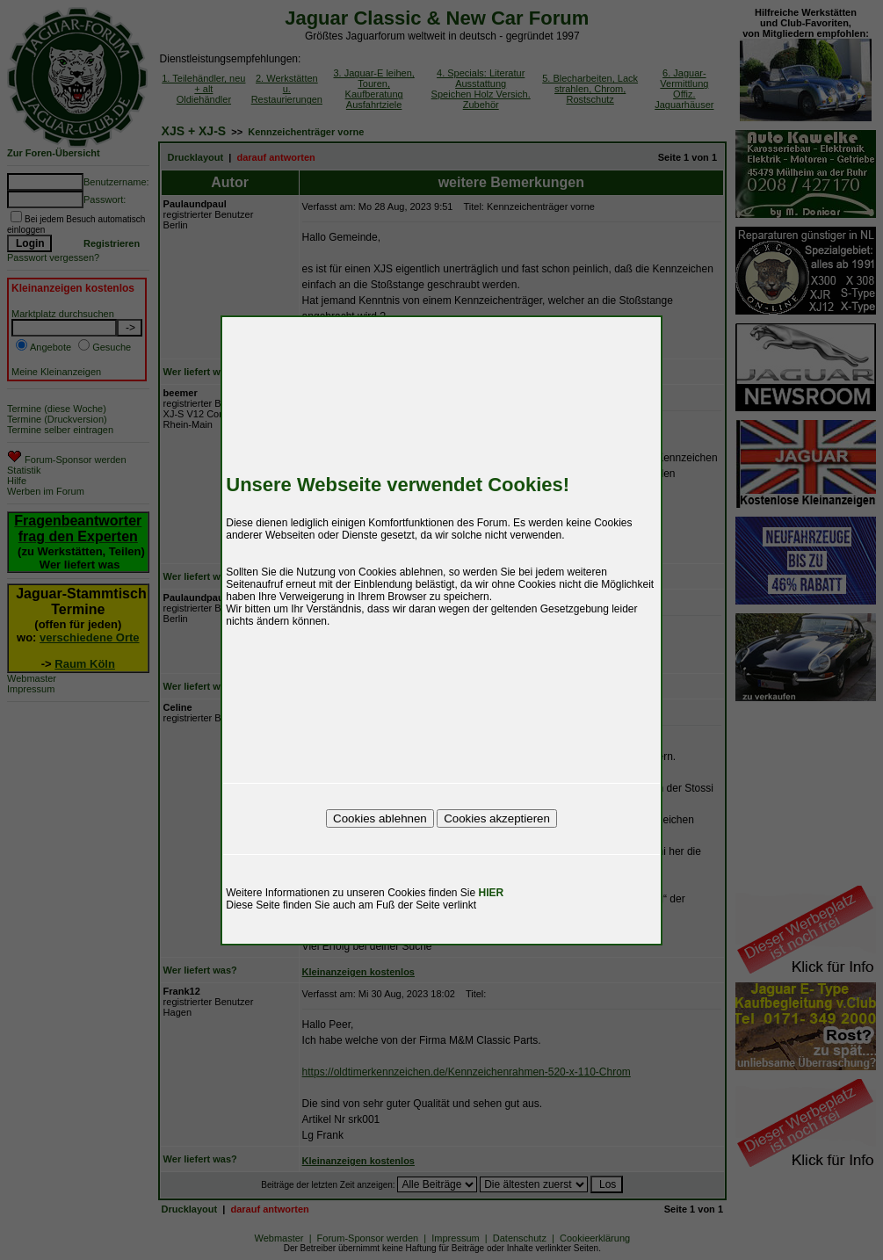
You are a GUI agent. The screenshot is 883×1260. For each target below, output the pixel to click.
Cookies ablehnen (380, 818)
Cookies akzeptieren (497, 818)
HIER (491, 893)
